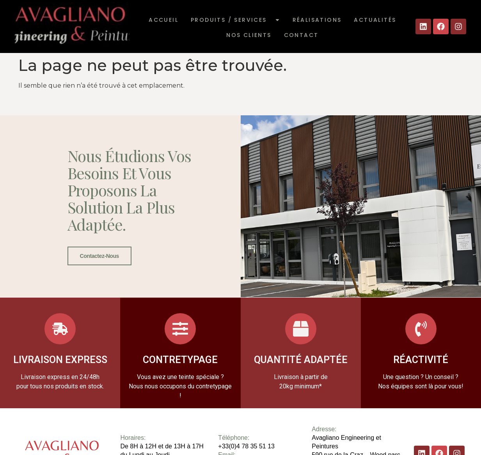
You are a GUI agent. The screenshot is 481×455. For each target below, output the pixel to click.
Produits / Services (235, 19)
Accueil (163, 20)
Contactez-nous (99, 256)
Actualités (375, 20)
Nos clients (248, 35)
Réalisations (317, 20)
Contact (301, 35)
